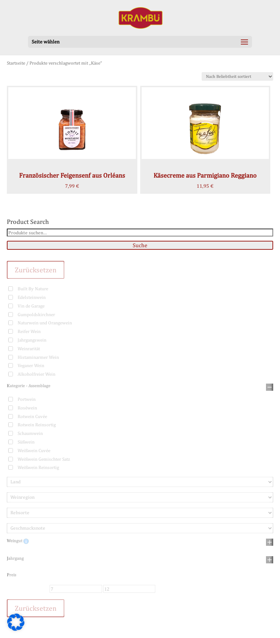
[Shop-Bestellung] (237, 76)
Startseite (16, 63)
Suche (140, 245)
